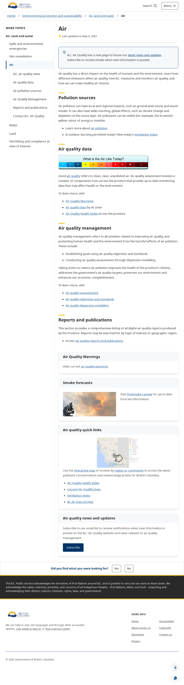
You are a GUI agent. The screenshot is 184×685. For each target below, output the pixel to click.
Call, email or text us (28, 628)
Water (13, 125)
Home (11, 16)
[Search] (150, 5)
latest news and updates (144, 55)
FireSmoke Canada (139, 394)
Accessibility (166, 621)
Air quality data (23, 82)
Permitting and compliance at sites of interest (29, 143)
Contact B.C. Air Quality (28, 116)
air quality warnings (94, 366)
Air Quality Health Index (82, 214)
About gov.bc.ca (141, 628)
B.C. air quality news (26, 74)
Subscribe (73, 547)
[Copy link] (175, 678)
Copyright (165, 628)
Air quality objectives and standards (90, 299)
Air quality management (82, 293)
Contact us (165, 634)
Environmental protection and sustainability (52, 16)
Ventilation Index (145, 134)
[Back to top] (175, 667)
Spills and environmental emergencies (26, 46)
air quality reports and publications (99, 341)
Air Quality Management (29, 99)
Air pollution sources (27, 91)
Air (11, 65)
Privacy (136, 641)
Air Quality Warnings (80, 201)
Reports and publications (30, 108)
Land (12, 134)
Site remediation (20, 56)
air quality (73, 176)
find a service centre (57, 628)
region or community (129, 470)
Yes (116, 568)
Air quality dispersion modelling (87, 305)
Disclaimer (138, 634)
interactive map (84, 470)
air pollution (99, 128)
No (129, 568)
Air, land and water (101, 16)
